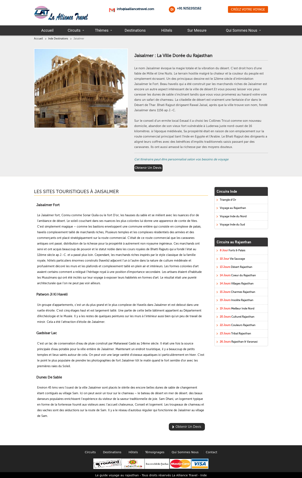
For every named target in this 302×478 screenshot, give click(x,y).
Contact (211, 452)
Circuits (74, 30)
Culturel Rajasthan (237, 316)
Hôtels (166, 30)
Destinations (135, 30)
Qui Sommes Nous (241, 30)
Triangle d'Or (228, 199)
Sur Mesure (197, 30)
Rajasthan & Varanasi (239, 341)
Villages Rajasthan (237, 283)
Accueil (47, 30)
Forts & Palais (232, 250)
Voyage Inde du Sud (232, 224)
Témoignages (154, 452)
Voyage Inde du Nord (233, 216)
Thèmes (101, 30)
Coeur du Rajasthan (238, 275)
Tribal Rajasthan (235, 333)
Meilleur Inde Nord (237, 308)
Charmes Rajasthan (237, 291)
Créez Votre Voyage (248, 9)
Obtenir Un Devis (148, 168)
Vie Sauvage (232, 258)
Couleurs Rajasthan (237, 325)
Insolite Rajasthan (236, 300)
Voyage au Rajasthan (233, 208)
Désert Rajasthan (236, 266)
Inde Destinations (58, 38)
